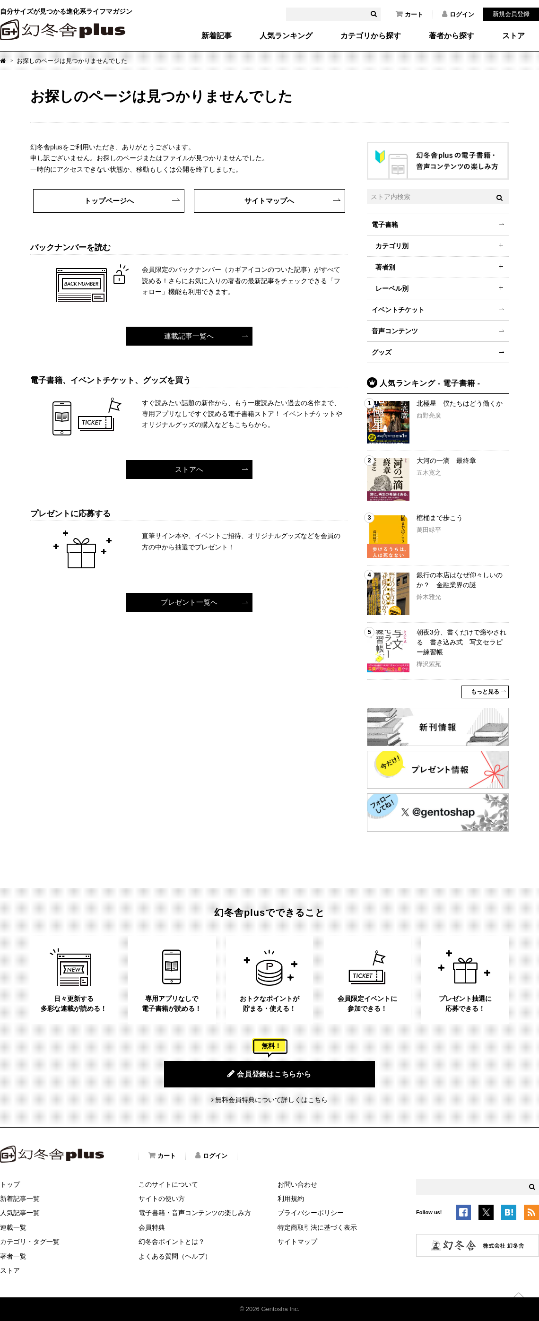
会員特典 (152, 1227)
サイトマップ (297, 1241)
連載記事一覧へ (189, 336)
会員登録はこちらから (269, 1073)
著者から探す (451, 36)
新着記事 (216, 36)
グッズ (381, 352)
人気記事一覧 (20, 1213)
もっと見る (485, 691)
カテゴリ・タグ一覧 (30, 1241)
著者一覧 (13, 1256)
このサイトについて (168, 1184)
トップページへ (109, 201)
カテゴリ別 (392, 246)
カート (409, 14)
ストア (513, 36)
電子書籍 (385, 224)
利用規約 (291, 1198)
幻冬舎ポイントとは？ (172, 1241)
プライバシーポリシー (311, 1213)
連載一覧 (13, 1227)
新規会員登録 (511, 13)
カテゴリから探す (370, 36)
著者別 (385, 267)
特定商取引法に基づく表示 (317, 1227)
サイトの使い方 (162, 1198)
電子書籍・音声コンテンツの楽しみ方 (195, 1213)
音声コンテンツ (395, 331)
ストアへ (189, 469)
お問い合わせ (297, 1184)
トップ (10, 1184)
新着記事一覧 (20, 1198)
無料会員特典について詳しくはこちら (271, 1100)
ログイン (458, 14)
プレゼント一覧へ (189, 602)
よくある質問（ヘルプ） (175, 1256)
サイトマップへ (269, 201)
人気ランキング (286, 36)
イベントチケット (398, 309)
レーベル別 (392, 288)
